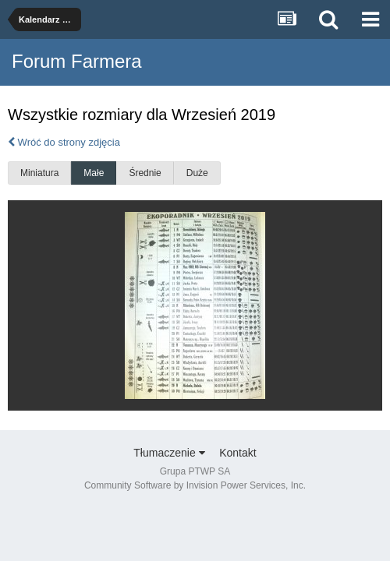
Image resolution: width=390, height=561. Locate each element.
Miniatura (39, 173)
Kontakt (237, 452)
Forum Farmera (77, 61)
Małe (93, 173)
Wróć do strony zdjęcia (64, 142)
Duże (197, 173)
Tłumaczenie (168, 452)
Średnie (145, 173)
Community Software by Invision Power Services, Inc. (195, 485)
